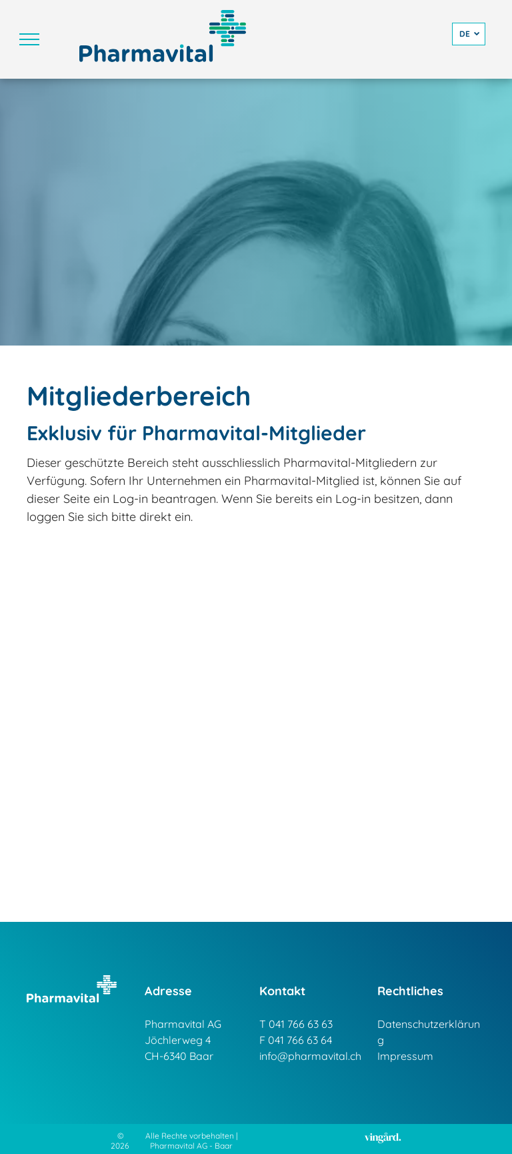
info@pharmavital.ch (310, 1056)
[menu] (29, 39)
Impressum (405, 1056)
